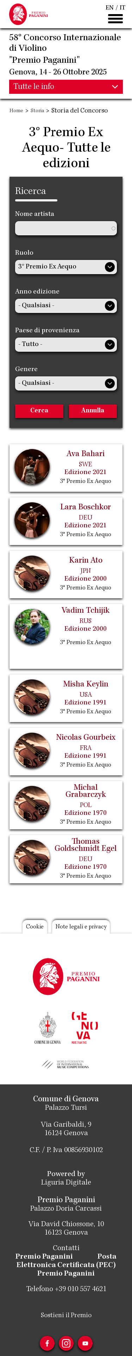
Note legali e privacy (81, 927)
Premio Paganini (44, 1257)
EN (110, 8)
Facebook (47, 1343)
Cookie (35, 927)
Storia (37, 111)
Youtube (85, 1343)
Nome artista (34, 214)
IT (122, 8)
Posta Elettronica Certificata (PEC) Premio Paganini (67, 1265)
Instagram (66, 1343)
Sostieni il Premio (66, 1315)
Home (16, 111)
